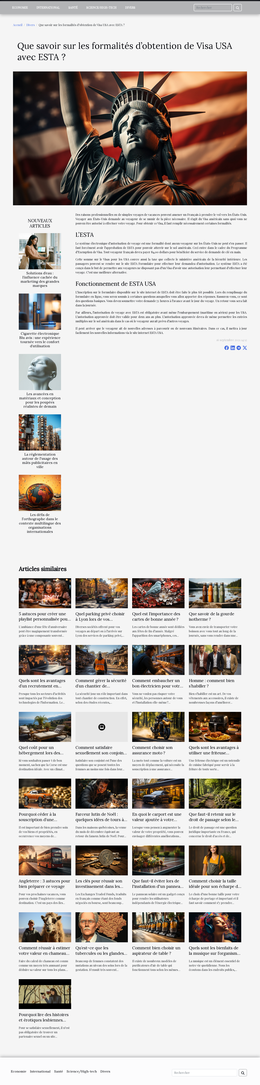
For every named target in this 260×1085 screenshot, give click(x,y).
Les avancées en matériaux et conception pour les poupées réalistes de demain (40, 400)
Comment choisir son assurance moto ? (152, 750)
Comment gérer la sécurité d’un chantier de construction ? (100, 686)
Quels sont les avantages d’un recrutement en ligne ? (42, 686)
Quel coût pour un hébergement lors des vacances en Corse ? (39, 753)
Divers (130, 7)
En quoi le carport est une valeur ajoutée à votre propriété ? (156, 820)
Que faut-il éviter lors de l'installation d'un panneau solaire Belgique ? (157, 886)
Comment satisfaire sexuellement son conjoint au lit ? (100, 753)
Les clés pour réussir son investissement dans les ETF (98, 886)
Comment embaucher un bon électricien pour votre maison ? (157, 686)
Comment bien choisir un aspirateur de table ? (156, 950)
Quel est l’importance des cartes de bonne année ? (156, 616)
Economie (20, 7)
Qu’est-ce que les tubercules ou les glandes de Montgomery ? (99, 953)
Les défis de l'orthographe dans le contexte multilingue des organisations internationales (40, 523)
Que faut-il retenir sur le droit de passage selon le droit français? (212, 820)
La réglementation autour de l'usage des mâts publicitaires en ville (40, 460)
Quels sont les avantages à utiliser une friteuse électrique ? (214, 753)
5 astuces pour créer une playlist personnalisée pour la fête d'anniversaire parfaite (44, 622)
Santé (73, 7)
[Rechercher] (213, 7)
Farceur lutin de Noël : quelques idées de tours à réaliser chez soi (99, 820)
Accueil (17, 25)
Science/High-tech (101, 7)
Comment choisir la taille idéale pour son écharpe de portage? (214, 886)
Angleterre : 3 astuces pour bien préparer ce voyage (44, 883)
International (48, 7)
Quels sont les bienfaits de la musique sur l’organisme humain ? (214, 953)
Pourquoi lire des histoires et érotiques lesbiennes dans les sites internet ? (44, 1020)
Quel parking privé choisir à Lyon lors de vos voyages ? (100, 619)
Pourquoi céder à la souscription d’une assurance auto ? (37, 820)
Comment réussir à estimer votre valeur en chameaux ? (44, 953)
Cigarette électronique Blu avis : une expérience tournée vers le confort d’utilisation (39, 339)
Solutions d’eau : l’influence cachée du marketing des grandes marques (40, 279)
